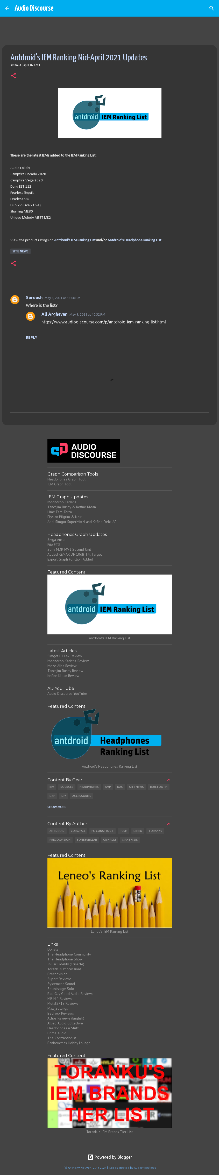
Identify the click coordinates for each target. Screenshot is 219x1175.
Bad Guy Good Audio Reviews (70, 993)
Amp (108, 786)
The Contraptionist (61, 1038)
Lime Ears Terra (59, 511)
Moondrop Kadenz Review (68, 661)
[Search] (212, 8)
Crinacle (109, 839)
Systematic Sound (61, 983)
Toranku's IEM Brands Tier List (109, 1131)
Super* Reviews (59, 978)
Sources (66, 786)
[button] (13, 76)
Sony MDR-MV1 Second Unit (69, 549)
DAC (120, 786)
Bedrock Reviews (60, 1013)
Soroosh (34, 297)
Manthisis (130, 839)
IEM (52, 786)
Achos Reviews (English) (65, 1018)
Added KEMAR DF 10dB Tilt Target (74, 554)
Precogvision (60, 839)
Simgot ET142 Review (64, 656)
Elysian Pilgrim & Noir (64, 516)
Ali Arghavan (54, 314)
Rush (123, 830)
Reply (31, 337)
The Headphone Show (64, 959)
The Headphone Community (69, 954)
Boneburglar (87, 839)
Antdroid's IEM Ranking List (74, 240)
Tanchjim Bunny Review (65, 670)
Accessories (81, 795)
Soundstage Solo (60, 988)
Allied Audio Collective (65, 1023)
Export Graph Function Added (70, 559)
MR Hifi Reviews (59, 998)
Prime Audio (56, 1033)
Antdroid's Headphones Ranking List (109, 766)
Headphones (89, 786)
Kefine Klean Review (63, 675)
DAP (52, 795)
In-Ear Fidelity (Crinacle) (65, 964)
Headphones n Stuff (63, 1028)
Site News (20, 251)
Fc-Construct (102, 830)
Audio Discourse (34, 8)
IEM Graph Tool (59, 484)
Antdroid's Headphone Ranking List (134, 240)
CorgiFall (78, 830)
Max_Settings (57, 1008)
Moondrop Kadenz (61, 502)
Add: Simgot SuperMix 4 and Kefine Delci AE (81, 521)
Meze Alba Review (61, 665)
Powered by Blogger (109, 1157)
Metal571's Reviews (62, 1003)
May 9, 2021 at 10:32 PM (87, 314)
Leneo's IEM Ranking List (109, 931)
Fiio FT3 (53, 544)
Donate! (53, 949)
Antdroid (57, 830)
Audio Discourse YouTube (67, 693)
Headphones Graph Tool (66, 479)
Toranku (155, 830)
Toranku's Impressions (64, 969)
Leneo (137, 830)
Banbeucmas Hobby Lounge (68, 1042)
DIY (63, 795)
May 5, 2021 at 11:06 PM (62, 298)
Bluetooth (158, 786)
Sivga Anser (56, 539)
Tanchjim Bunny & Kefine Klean (71, 507)
